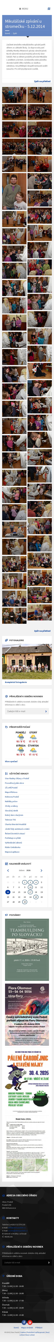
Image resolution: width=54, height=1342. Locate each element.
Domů (7, 33)
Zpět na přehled (42, 81)
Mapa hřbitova (11, 792)
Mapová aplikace (12, 852)
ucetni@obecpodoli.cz (18, 1230)
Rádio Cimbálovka (12, 847)
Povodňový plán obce (14, 783)
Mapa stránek (27, 1327)
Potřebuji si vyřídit (13, 838)
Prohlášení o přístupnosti (36, 1332)
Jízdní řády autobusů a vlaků (17, 829)
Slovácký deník (11, 810)
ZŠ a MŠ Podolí (11, 787)
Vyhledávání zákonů (13, 842)
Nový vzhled (30, 1335)
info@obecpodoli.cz (17, 1227)
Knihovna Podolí (12, 796)
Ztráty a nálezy (11, 806)
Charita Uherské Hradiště (15, 824)
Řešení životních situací (15, 833)
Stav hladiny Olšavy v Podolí (17, 778)
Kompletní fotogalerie (16, 682)
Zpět (15, 33)
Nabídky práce (11, 801)
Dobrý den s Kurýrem (14, 815)
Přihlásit (38, 1327)
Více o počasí (11, 761)
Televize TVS (10, 819)
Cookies (23, 1332)
